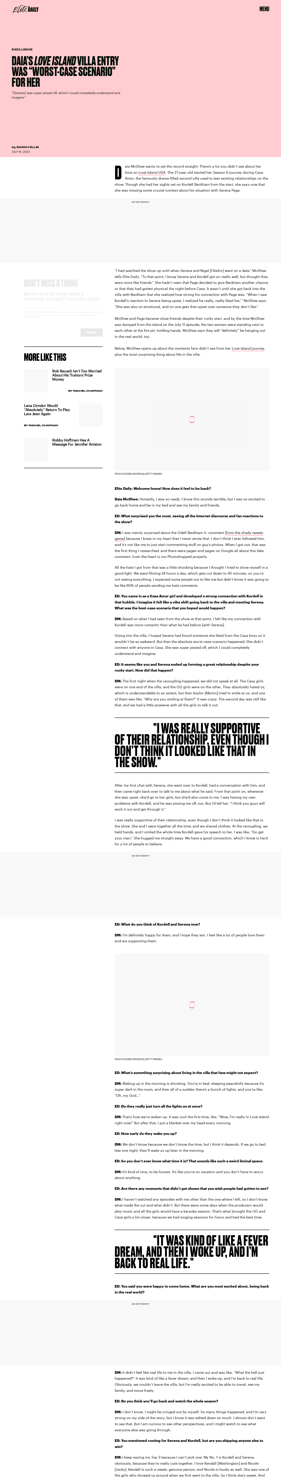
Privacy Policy (31, 320)
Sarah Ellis (27, 147)
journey (248, 348)
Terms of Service (85, 318)
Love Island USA (151, 172)
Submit (91, 336)
